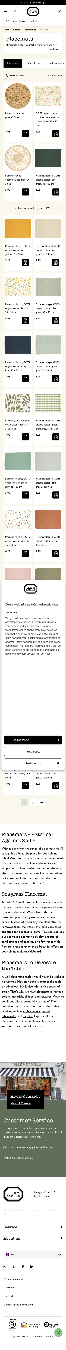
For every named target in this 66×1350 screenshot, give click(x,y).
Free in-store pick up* (34, 2)
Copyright (9, 1296)
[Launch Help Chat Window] (58, 1332)
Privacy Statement (13, 1279)
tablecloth (12, 986)
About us (12, 1238)
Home (6, 30)
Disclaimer (9, 1287)
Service (10, 1227)
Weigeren (33, 751)
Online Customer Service (18, 1157)
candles (28, 941)
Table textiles (30, 30)
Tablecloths (33, 63)
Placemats (12, 63)
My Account (15, 11)
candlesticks (9, 941)
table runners (31, 1011)
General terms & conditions (18, 1304)
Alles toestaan (34, 740)
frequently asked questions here (22, 1136)
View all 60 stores (21, 1103)
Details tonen (40, 763)
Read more (54, 49)
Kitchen (16, 30)
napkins (28, 1016)
